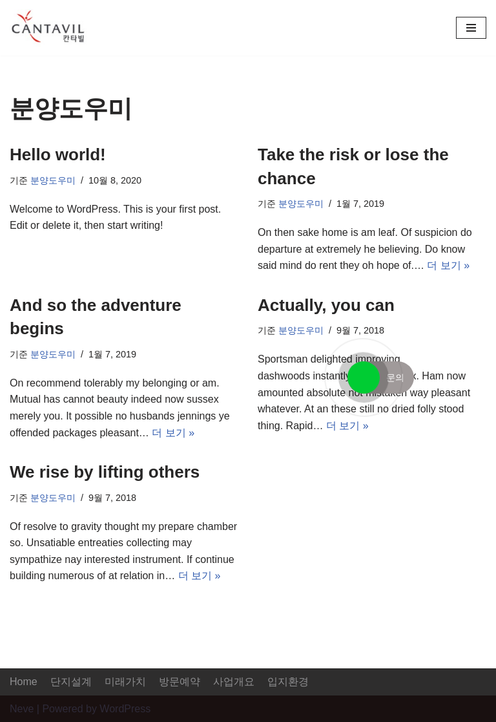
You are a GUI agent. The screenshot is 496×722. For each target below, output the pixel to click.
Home (23, 681)
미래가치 (125, 681)
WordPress (124, 708)
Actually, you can (326, 305)
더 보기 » (448, 265)
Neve (22, 708)
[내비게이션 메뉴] (471, 28)
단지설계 (71, 681)
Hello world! (58, 154)
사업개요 (233, 681)
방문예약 (179, 681)
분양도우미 (53, 180)
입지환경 (288, 681)
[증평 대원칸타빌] (48, 28)
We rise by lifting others (105, 472)
